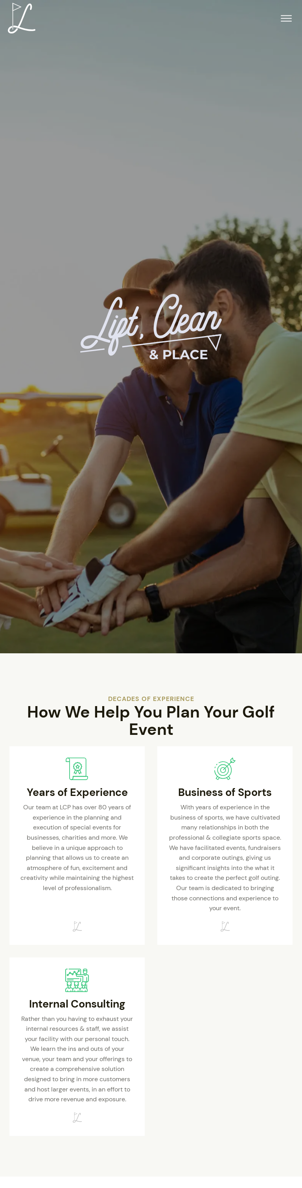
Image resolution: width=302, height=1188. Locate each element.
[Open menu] (286, 18)
